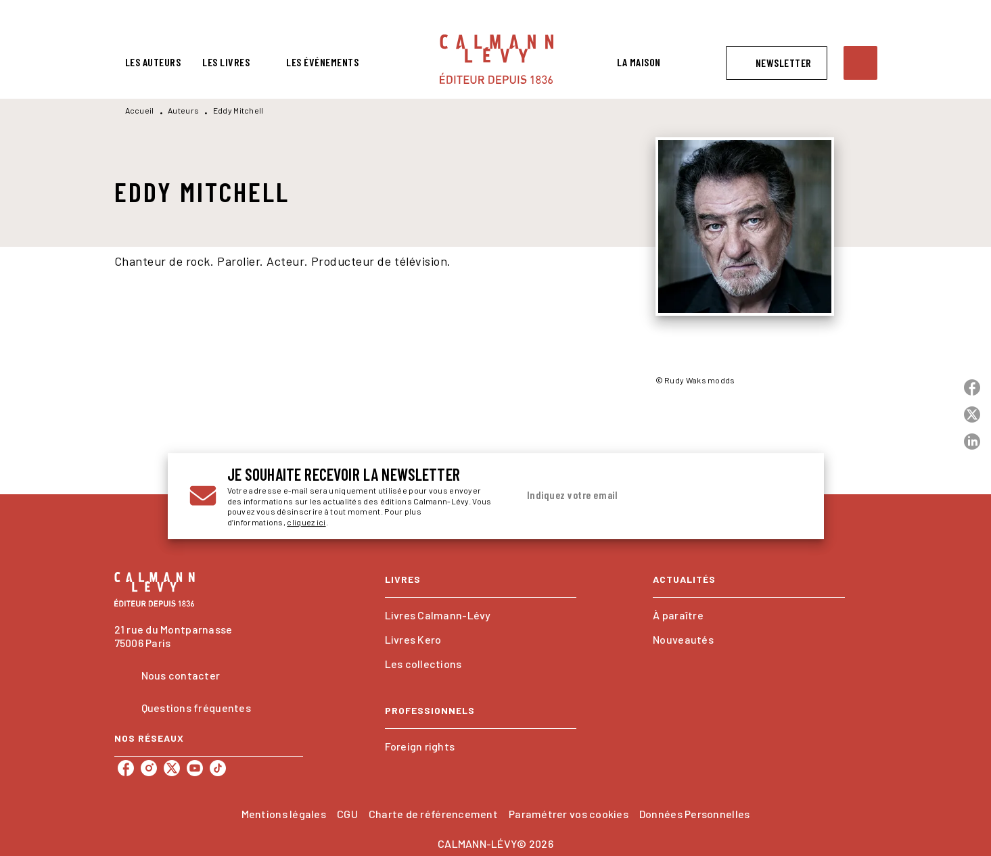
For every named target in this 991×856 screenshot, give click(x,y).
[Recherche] (860, 63)
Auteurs (183, 110)
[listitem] (125, 768)
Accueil (139, 110)
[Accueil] (496, 59)
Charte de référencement (433, 813)
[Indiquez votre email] (642, 495)
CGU (347, 813)
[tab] (153, 62)
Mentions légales (283, 813)
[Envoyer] (786, 496)
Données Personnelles (694, 813)
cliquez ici (306, 522)
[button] (776, 63)
